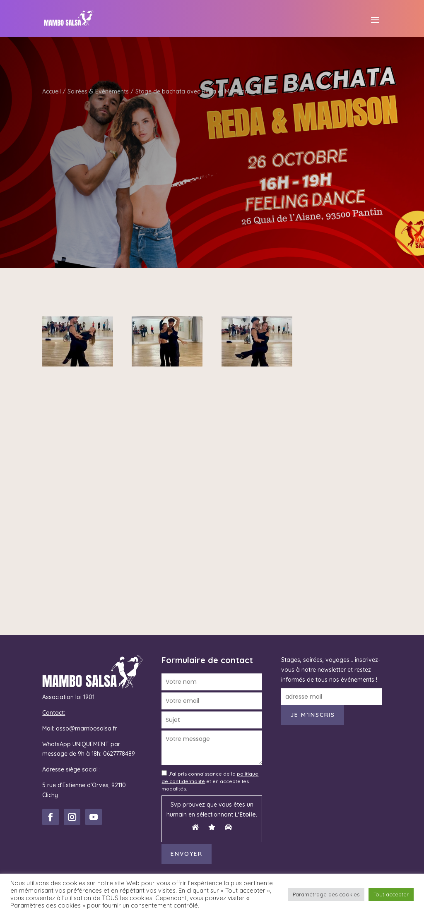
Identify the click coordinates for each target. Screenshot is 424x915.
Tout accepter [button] (391, 894)
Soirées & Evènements (98, 91)
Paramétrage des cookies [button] (326, 894)
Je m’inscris (312, 715)
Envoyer (186, 854)
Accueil (51, 91)
